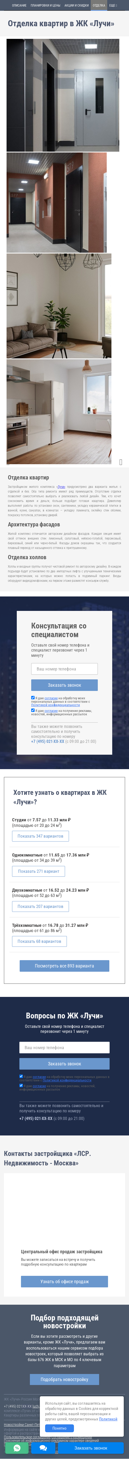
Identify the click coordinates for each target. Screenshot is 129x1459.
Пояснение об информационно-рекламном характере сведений (51, 1441)
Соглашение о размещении (71, 1437)
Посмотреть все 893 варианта (64, 966)
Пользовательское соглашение (27, 1437)
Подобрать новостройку (64, 1379)
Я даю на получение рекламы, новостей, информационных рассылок (61, 712)
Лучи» (61, 487)
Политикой (108, 1419)
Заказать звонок (64, 685)
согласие (51, 698)
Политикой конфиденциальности (55, 705)
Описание (19, 5)
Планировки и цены (45, 5)
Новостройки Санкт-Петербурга (28, 1425)
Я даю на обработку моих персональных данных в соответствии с (60, 701)
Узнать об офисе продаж (64, 1281)
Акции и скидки (76, 5)
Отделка (99, 5)
